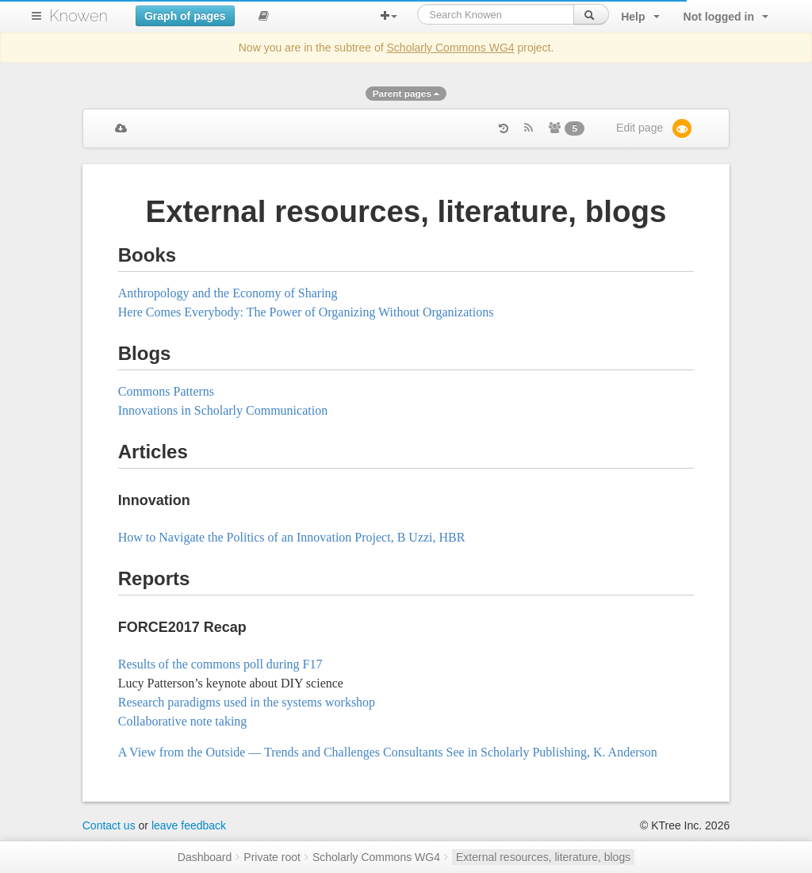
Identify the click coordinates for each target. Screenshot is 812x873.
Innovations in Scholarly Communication (222, 410)
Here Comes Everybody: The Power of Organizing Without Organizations (306, 312)
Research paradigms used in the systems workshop (246, 702)
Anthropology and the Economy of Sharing (228, 293)
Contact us (109, 825)
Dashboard (205, 857)
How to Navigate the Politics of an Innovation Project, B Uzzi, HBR (291, 537)
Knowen (78, 15)
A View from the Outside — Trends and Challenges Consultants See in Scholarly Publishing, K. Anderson (387, 752)
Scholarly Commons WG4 (451, 47)
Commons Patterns (166, 391)
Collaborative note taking (182, 721)
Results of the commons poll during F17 (220, 664)
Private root (272, 857)
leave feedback (188, 825)
